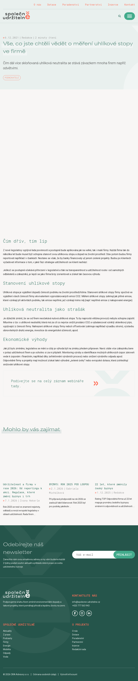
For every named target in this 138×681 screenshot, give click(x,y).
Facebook (75, 613)
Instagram (82, 613)
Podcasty (7, 638)
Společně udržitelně (20, 15)
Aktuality (7, 631)
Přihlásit (124, 554)
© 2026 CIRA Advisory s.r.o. (16, 674)
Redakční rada (79, 649)
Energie (6, 645)
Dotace (51, 4)
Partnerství (93, 4)
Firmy (5, 642)
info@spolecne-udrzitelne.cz (86, 602)
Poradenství (70, 4)
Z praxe (6, 634)
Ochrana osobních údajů (44, 674)
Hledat (119, 16)
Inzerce (113, 4)
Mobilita (7, 649)
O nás (37, 4)
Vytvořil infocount (68, 674)
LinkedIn (89, 613)
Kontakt (129, 4)
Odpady (7, 653)
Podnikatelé (12, 77)
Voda (5, 657)
